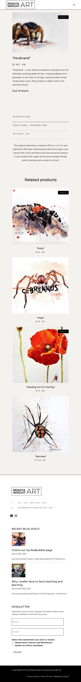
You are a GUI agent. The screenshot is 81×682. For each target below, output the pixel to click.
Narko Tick (52, 81)
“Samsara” (40, 456)
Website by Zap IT (61, 676)
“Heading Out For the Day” (40, 387)
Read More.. (60, 559)
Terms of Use (46, 676)
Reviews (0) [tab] (21, 134)
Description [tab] (21, 117)
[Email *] (38, 632)
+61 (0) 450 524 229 (32, 503)
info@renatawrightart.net (36, 508)
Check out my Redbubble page (32, 550)
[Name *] (38, 622)
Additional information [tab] (30, 125)
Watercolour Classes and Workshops (32, 642)
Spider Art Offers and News (27, 645)
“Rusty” (40, 248)
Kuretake (55, 77)
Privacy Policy (33, 676)
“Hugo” (41, 317)
